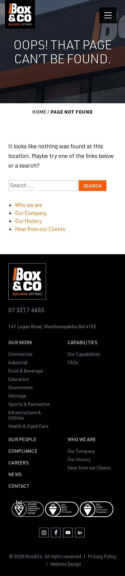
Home (39, 112)
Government (20, 387)
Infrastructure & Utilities (24, 414)
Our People (22, 439)
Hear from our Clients (40, 229)
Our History (28, 221)
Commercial (20, 354)
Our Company (31, 213)
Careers (18, 462)
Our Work (20, 342)
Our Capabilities (84, 354)
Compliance (22, 451)
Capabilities (82, 342)
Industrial (17, 362)
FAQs (73, 362)
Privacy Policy (102, 556)
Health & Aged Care (28, 426)
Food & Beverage (25, 370)
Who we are (28, 205)
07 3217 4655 (26, 309)
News (15, 474)
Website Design (65, 564)
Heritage (17, 395)
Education (18, 379)
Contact (18, 486)
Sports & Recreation (29, 404)
